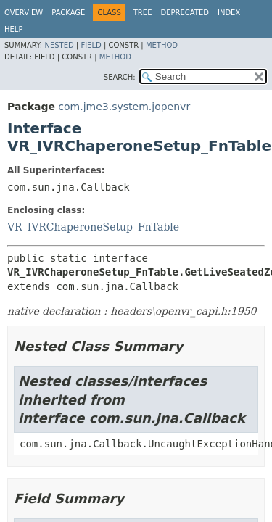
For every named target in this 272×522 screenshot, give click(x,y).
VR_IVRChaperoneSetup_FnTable (93, 227)
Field (91, 45)
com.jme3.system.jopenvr (124, 106)
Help (13, 29)
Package (68, 13)
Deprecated (184, 13)
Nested (58, 45)
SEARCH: (120, 77)
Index (229, 13)
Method (162, 45)
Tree (142, 13)
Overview (23, 13)
